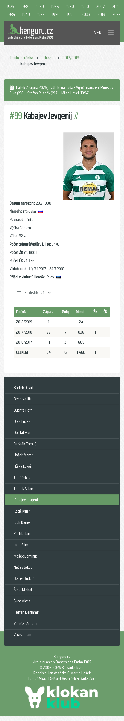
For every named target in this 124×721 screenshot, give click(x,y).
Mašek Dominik (25, 556)
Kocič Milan (22, 511)
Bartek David (23, 387)
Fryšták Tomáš (25, 443)
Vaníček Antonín (26, 623)
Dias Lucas (22, 421)
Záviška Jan (22, 634)
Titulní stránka (21, 58)
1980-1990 (70, 10)
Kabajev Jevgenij (26, 499)
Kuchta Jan (22, 533)
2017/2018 (70, 58)
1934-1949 (26, 10)
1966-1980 (55, 10)
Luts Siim (21, 544)
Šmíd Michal (23, 589)
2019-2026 (116, 10)
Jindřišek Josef (25, 477)
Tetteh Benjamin (27, 612)
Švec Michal (22, 601)
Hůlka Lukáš (23, 466)
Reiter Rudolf (24, 578)
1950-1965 (40, 10)
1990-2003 (85, 10)
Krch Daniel (22, 522)
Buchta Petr (23, 410)
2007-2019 (101, 10)
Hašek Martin (24, 455)
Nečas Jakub (23, 567)
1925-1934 (11, 10)
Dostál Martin (24, 432)
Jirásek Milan (23, 488)
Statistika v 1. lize (37, 292)
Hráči (48, 58)
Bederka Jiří (22, 398)
